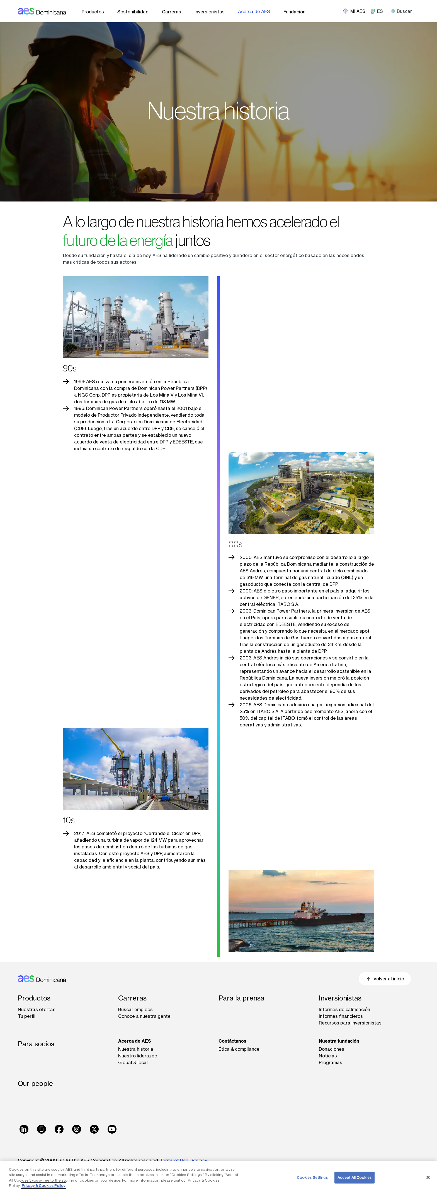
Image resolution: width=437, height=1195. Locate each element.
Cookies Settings (312, 1177)
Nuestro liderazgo (137, 1056)
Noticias (328, 1056)
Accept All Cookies (355, 1177)
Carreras (171, 12)
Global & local (133, 1062)
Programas (330, 1062)
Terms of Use (174, 1160)
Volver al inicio (384, 979)
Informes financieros (341, 1016)
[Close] (428, 1177)
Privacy (199, 1160)
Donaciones (331, 1049)
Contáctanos (232, 1041)
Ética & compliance (239, 1049)
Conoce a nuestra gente (144, 1016)
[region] (218, 1178)
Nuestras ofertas (36, 1009)
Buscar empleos (135, 1009)
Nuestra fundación (339, 1041)
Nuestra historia (135, 1049)
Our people (35, 1083)
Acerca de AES (254, 11)
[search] (403, 11)
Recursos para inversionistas (350, 1023)
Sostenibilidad (133, 12)
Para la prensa (241, 998)
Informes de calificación (344, 1009)
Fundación (294, 12)
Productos (93, 12)
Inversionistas (210, 12)
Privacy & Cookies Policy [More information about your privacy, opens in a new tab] (43, 1185)
